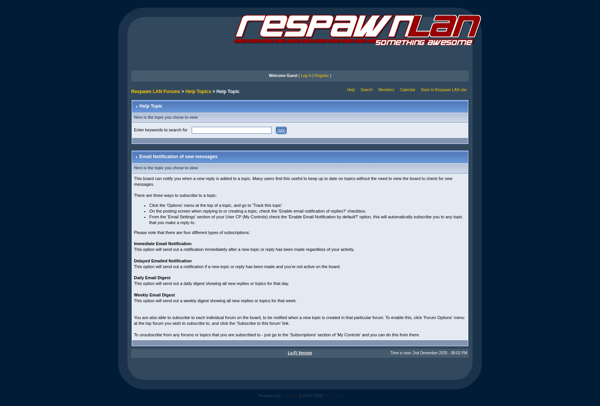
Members (386, 90)
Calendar (408, 90)
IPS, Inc (333, 395)
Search (366, 90)
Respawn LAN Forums (155, 91)
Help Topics (198, 91)
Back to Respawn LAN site (443, 90)
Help (351, 90)
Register (322, 76)
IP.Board (290, 395)
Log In (306, 76)
